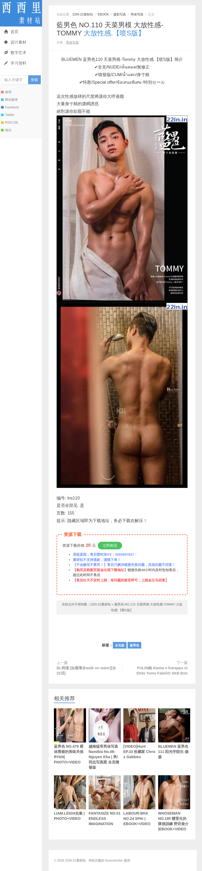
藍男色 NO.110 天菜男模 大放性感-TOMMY (110, 29)
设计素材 (15, 42)
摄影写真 (119, 14)
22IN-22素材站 (21, 13)
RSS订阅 (9, 122)
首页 (11, 31)
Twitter (7, 115)
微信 (6, 130)
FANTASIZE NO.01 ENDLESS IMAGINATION (105, 800)
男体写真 (137, 14)
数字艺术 (15, 52)
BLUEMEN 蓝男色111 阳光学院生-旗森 (174, 733)
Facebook (10, 107)
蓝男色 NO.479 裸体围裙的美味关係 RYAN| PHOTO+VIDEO (70, 736)
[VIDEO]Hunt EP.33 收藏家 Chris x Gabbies (139, 733)
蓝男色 (134, 645)
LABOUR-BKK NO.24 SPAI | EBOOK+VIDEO (139, 800)
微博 (6, 92)
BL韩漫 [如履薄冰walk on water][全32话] (86, 670)
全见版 (119, 645)
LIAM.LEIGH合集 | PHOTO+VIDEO (70, 798)
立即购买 (110, 545)
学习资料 (15, 63)
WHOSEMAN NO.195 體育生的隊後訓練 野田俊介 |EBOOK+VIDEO (174, 803)
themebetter (114, 860)
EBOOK (103, 14)
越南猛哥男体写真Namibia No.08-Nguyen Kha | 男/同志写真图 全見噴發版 (105, 738)
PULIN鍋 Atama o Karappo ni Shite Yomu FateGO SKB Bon (162, 670)
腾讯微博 (9, 100)
